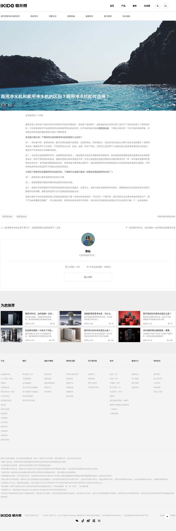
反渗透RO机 (5, 374)
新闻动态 (135, 374)
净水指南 (126, 16)
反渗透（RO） (115, 383)
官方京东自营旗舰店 (30, 387)
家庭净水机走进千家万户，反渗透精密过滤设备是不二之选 (33, 227)
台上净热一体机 (7, 379)
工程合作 (156, 383)
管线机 (3, 383)
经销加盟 (156, 387)
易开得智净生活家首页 (10, 16)
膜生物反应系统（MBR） (119, 400)
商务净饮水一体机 (8, 392)
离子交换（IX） (116, 387)
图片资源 (135, 383)
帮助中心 (47, 387)
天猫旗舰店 (27, 379)
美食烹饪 (34, 16)
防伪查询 (47, 392)
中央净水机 (5, 396)
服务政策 (47, 379)
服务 (135, 6)
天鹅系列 (4, 431)
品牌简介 (91, 374)
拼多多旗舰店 (28, 396)
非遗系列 (4, 418)
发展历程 (91, 379)
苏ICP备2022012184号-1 (112, 515)
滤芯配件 (4, 414)
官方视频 (135, 379)
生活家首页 (30, 115)
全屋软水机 (5, 387)
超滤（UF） (114, 374)
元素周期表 (114, 414)
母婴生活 (52, 16)
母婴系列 (4, 435)
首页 (112, 6)
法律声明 (163, 515)
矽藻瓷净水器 (6, 400)
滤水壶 (3, 405)
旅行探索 (108, 16)
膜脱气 (112, 396)
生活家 (147, 6)
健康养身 (69, 392)
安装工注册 (157, 392)
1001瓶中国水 (93, 387)
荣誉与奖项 (92, 383)
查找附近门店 (28, 374)
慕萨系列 (4, 427)
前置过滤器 (5, 409)
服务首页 (47, 374)
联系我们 (156, 374)
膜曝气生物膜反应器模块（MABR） (119, 407)
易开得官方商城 (29, 400)
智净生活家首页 (72, 374)
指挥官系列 (5, 440)
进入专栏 (88, 277)
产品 (123, 6)
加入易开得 (157, 379)
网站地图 (171, 515)
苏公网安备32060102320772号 (136, 515)
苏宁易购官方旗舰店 (30, 392)
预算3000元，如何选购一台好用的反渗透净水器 (153, 227)
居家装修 (71, 16)
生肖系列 (4, 422)
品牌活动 (135, 387)
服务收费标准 (49, 383)
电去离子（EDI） (116, 392)
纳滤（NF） (114, 379)
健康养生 (89, 16)
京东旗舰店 (27, 383)
